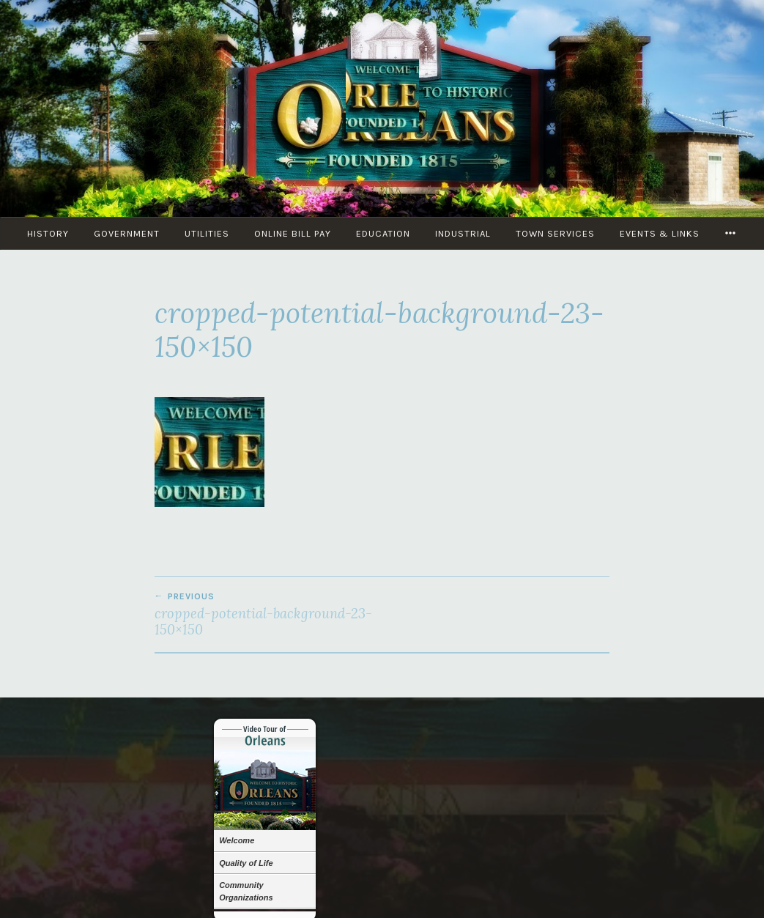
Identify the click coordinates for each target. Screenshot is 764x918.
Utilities (207, 233)
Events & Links (660, 233)
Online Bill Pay (292, 233)
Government (127, 233)
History (48, 233)
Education (383, 233)
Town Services (555, 233)
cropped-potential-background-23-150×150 (268, 614)
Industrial (463, 233)
